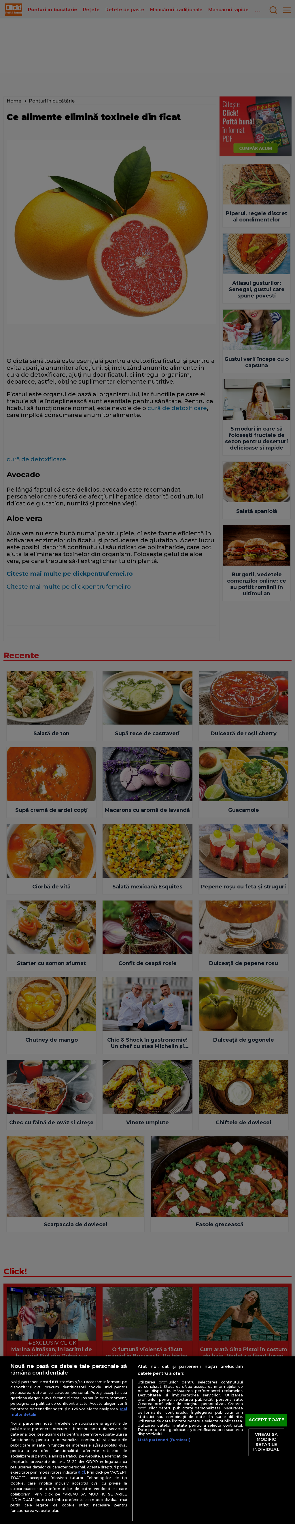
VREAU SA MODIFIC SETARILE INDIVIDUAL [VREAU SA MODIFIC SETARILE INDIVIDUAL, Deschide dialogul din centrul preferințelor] (266, 1442)
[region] (147, 1440)
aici (81, 1472)
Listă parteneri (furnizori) (164, 1440)
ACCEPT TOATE (266, 1419)
